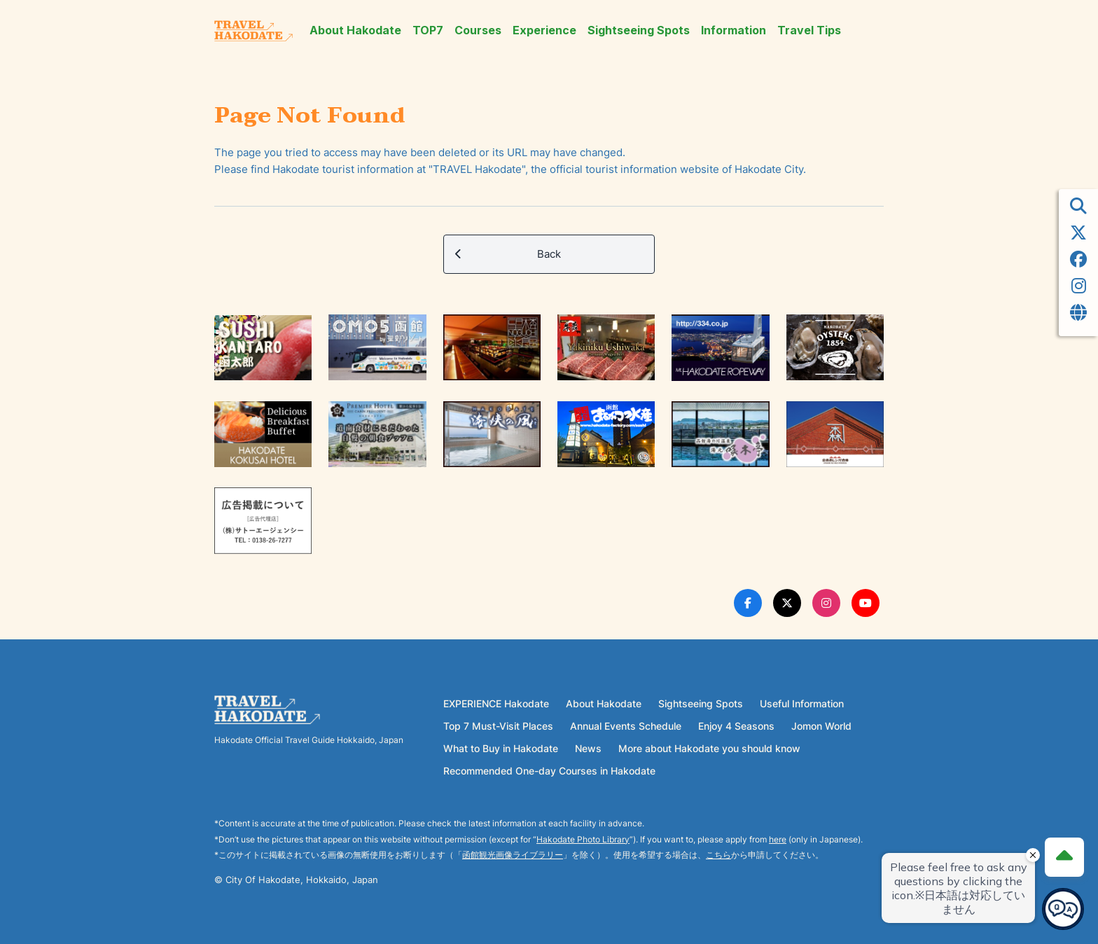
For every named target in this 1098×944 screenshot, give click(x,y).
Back (508, 254)
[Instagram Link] (826, 603)
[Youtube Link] (866, 603)
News (588, 748)
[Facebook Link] (748, 603)
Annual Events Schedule (625, 726)
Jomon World (821, 726)
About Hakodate (355, 30)
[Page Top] (1064, 857)
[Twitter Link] (787, 603)
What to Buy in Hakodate (500, 748)
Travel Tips (809, 30)
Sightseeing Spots (639, 30)
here (777, 839)
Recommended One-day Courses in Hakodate (549, 771)
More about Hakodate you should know (709, 748)
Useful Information (802, 703)
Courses (477, 30)
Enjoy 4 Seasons (736, 726)
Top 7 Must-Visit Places (498, 726)
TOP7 (427, 30)
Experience (544, 30)
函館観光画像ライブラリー (512, 854)
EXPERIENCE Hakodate (496, 703)
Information (733, 30)
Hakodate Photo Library (583, 839)
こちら (718, 854)
